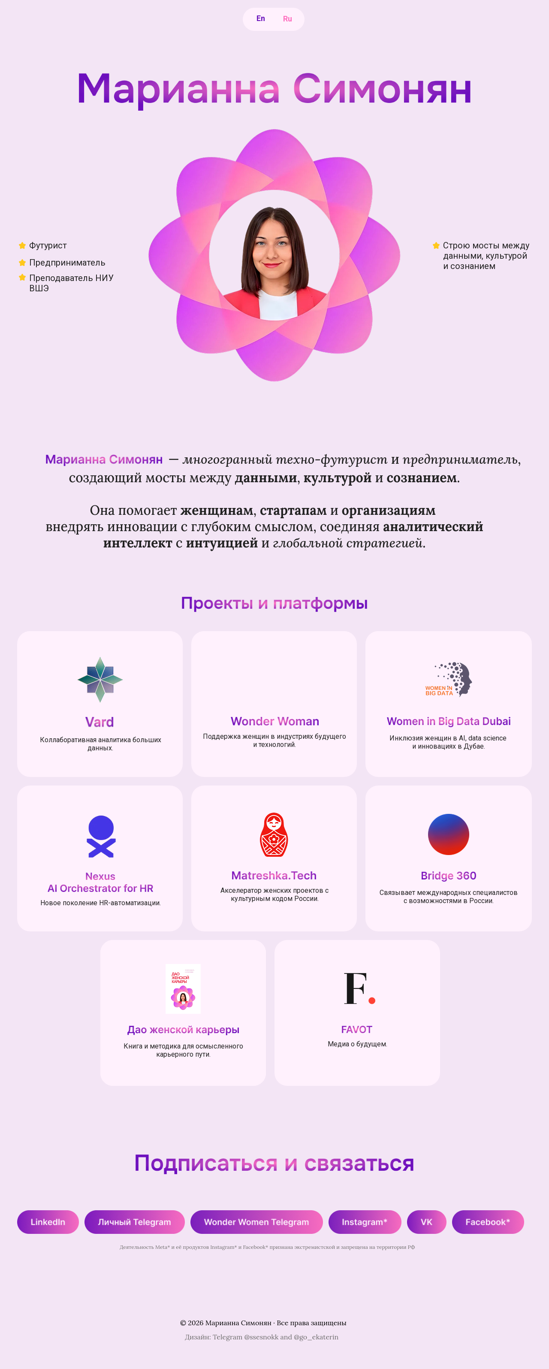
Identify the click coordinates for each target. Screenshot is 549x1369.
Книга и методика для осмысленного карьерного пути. (183, 1050)
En (260, 18)
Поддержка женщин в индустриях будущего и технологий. (274, 740)
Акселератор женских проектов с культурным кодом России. (274, 894)
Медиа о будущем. (357, 1044)
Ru (287, 18)
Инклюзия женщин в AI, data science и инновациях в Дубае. (448, 742)
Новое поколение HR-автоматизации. (100, 903)
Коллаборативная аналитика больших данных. (100, 744)
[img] (100, 680)
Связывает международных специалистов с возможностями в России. (449, 896)
